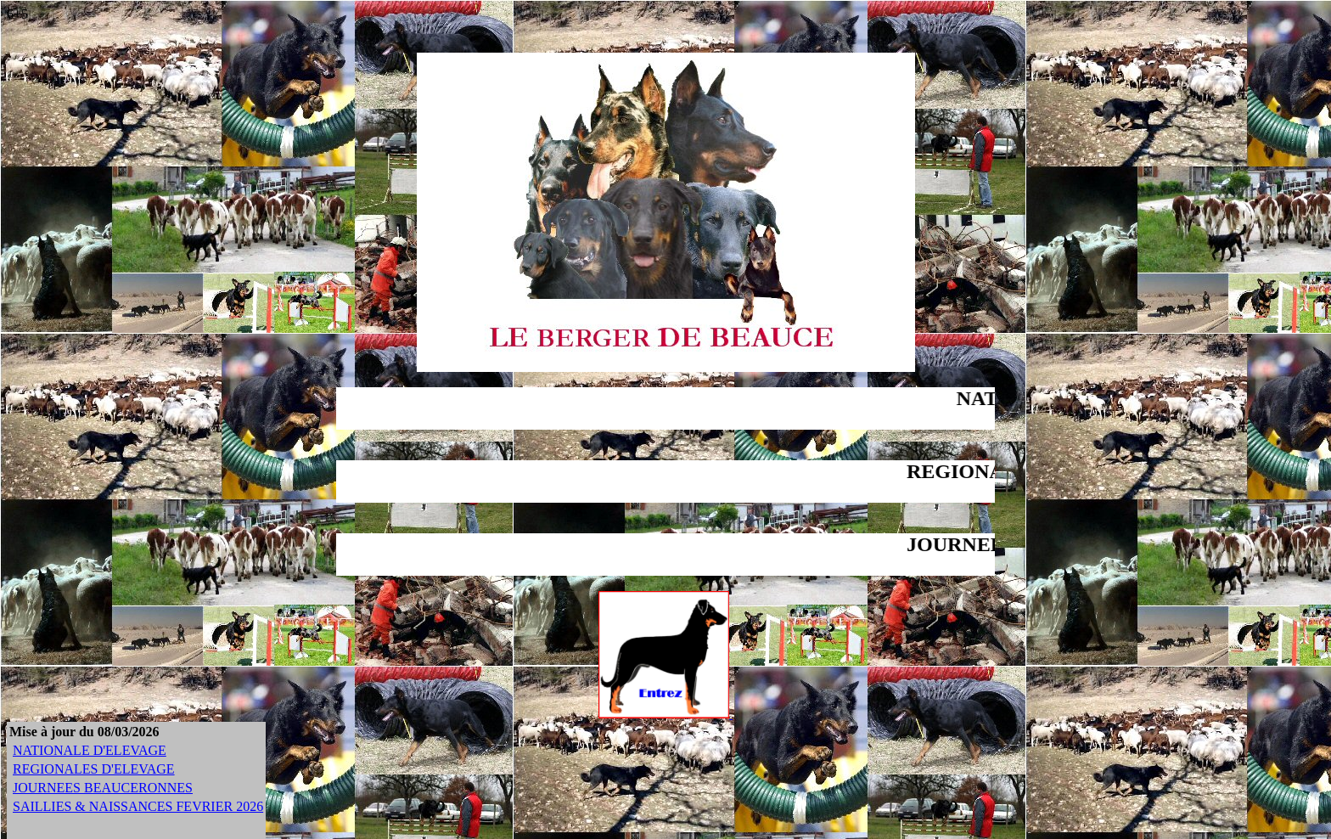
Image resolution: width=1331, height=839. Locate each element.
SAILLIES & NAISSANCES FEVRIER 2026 (138, 806)
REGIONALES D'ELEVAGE (94, 769)
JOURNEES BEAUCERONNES (103, 787)
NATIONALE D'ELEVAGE (89, 750)
